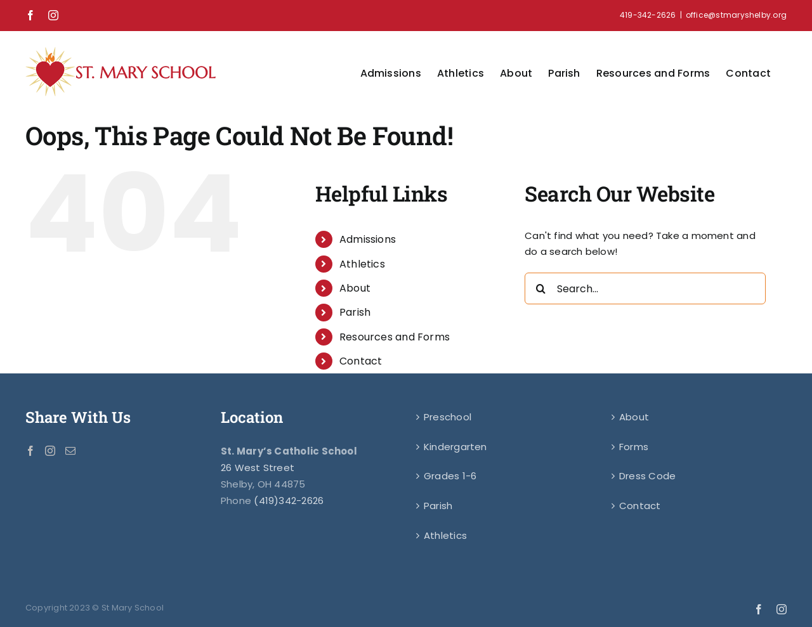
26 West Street (257, 467)
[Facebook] (30, 451)
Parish (354, 312)
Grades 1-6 (450, 475)
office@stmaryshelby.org (736, 15)
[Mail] (70, 451)
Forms (633, 446)
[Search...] (645, 288)
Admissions (367, 239)
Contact (361, 361)
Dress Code (647, 475)
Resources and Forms (394, 337)
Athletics (362, 264)
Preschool (447, 416)
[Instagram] (50, 451)
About (354, 288)
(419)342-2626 (289, 500)
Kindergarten (455, 446)
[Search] (540, 288)
